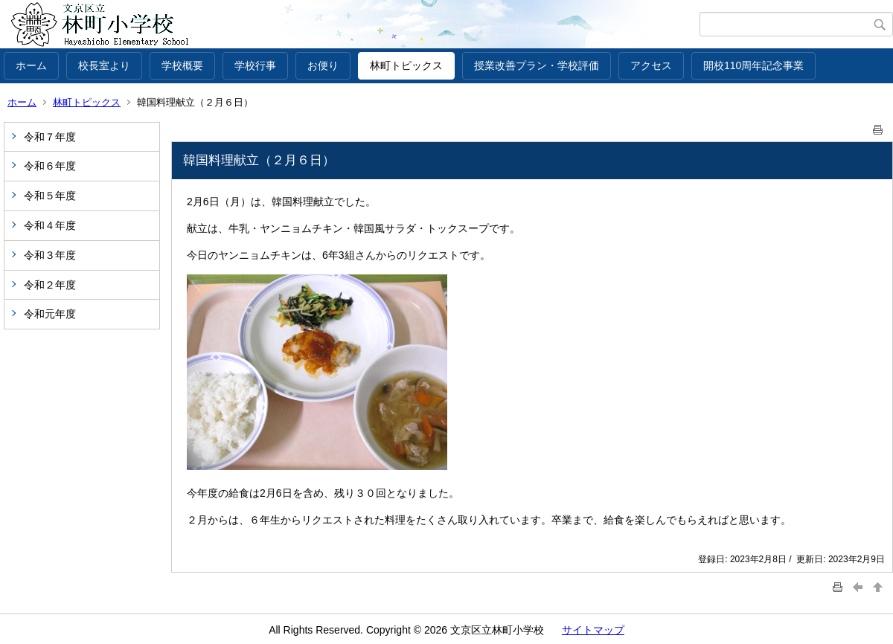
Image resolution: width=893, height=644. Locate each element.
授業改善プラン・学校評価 (536, 65)
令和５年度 (50, 196)
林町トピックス (406, 65)
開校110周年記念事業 (753, 65)
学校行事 (255, 65)
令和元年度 (50, 314)
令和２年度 (50, 285)
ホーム (31, 65)
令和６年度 (50, 166)
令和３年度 (50, 255)
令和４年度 (50, 225)
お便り (323, 65)
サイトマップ (593, 630)
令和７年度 (50, 137)
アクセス (651, 65)
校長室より (104, 65)
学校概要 (182, 65)
